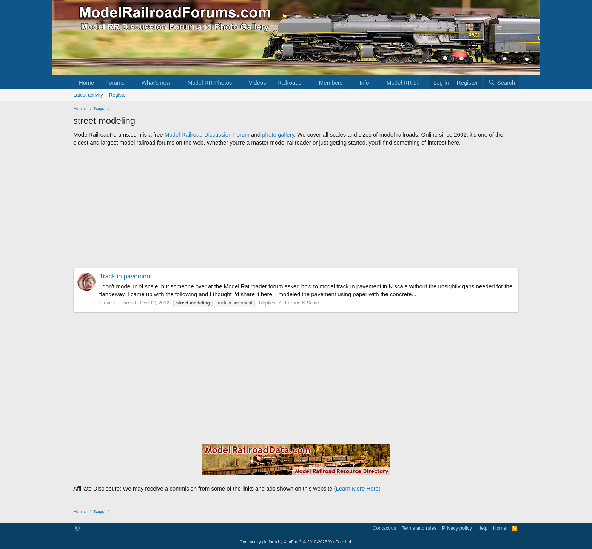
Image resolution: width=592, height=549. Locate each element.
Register (118, 95)
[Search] (501, 82)
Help (483, 528)
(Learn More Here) (357, 488)
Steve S (108, 303)
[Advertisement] (296, 207)
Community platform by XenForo (296, 542)
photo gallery (278, 134)
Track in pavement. (126, 276)
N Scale (310, 303)
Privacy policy (457, 528)
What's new (156, 82)
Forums (115, 82)
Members (331, 82)
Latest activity (88, 95)
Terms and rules (419, 528)
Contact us (384, 528)
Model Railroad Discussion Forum (207, 134)
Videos (257, 82)
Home (86, 82)
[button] (130, 82)
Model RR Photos (210, 82)
